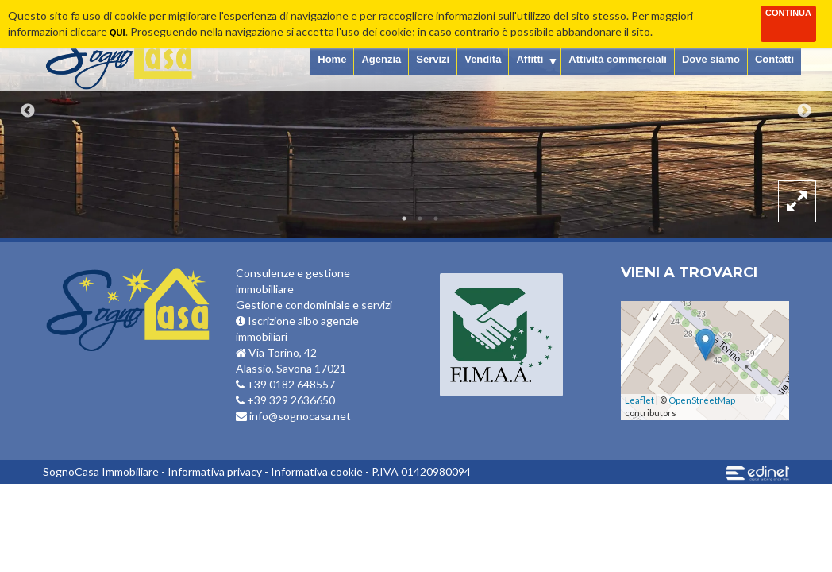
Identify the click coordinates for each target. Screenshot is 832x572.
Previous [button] (28, 111)
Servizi (432, 59)
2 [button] (420, 218)
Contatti (774, 59)
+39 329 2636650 (285, 400)
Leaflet (639, 400)
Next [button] (804, 111)
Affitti (529, 59)
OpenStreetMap (701, 400)
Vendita (482, 59)
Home (332, 59)
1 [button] (404, 218)
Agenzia (381, 59)
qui (117, 32)
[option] (416, 119)
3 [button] (436, 218)
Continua (788, 12)
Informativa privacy (215, 471)
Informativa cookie (317, 471)
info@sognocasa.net (293, 416)
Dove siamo (711, 59)
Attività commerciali (617, 59)
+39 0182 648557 (285, 384)
